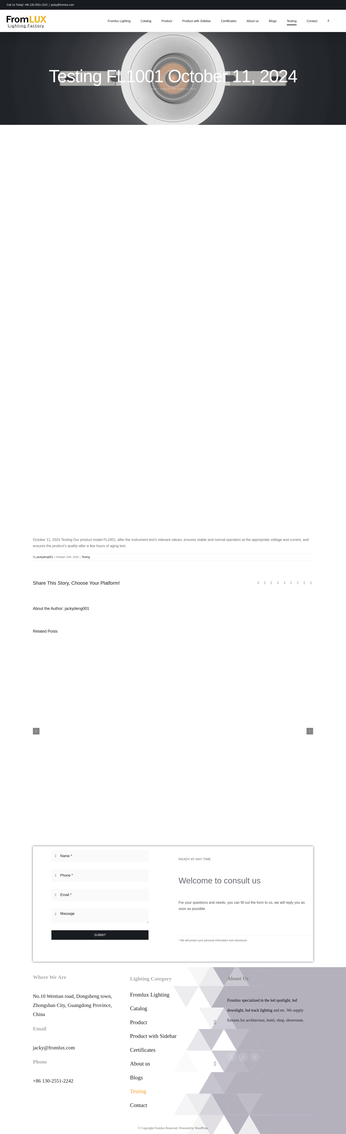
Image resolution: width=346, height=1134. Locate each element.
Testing (85, 557)
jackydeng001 (45, 557)
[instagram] (231, 1057)
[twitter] (254, 1057)
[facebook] (243, 1057)
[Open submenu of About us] (215, 1064)
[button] (328, 21)
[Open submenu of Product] (215, 1022)
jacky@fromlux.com (62, 4)
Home (153, 89)
